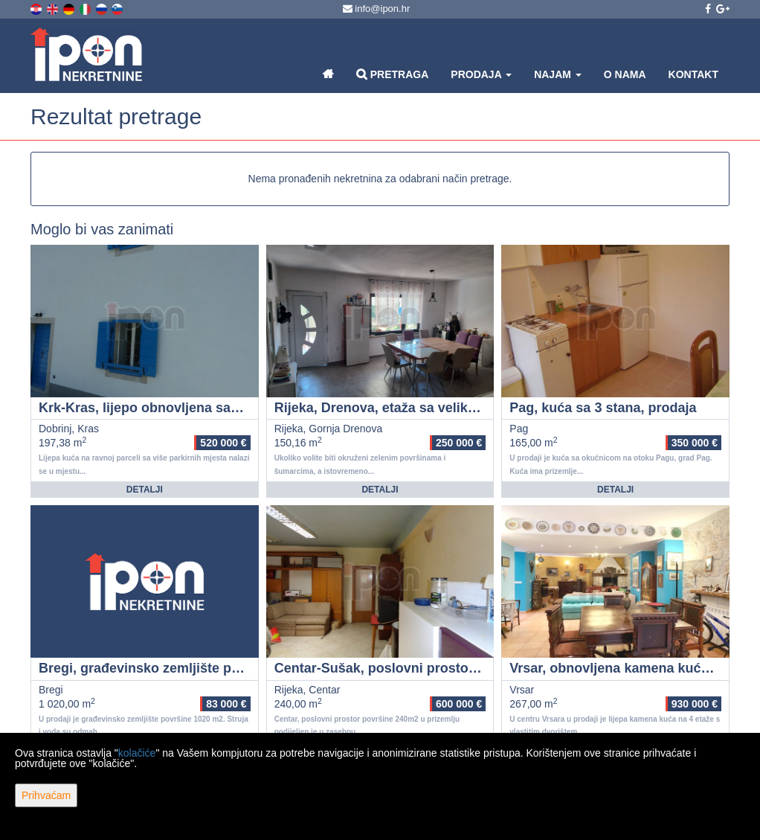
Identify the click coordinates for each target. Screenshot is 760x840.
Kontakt (693, 74)
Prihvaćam (46, 795)
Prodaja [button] (481, 74)
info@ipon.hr (376, 8)
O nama (625, 74)
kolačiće (137, 753)
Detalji (144, 489)
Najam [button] (558, 74)
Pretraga (392, 74)
